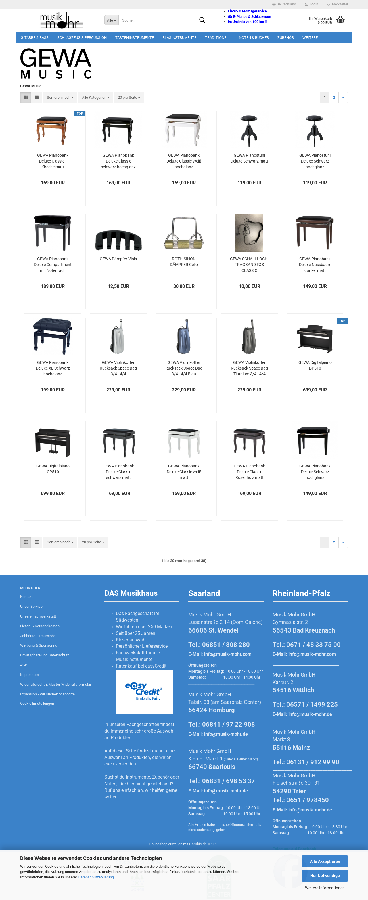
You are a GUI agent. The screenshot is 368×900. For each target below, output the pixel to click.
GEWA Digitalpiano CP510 (53, 469)
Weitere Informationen (325, 888)
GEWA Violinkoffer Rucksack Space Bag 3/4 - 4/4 (118, 368)
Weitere (310, 37)
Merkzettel (337, 4)
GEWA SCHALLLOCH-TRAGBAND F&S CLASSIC (249, 265)
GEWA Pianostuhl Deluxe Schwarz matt (249, 158)
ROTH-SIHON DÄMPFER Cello (184, 262)
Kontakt (26, 597)
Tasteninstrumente (134, 37)
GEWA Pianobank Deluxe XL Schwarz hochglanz (53, 368)
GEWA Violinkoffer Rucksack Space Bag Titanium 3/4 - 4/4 (249, 368)
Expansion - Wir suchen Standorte (47, 694)
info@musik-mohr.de (226, 734)
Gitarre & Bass (35, 37)
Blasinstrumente (179, 37)
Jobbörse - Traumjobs (38, 636)
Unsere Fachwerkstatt (38, 616)
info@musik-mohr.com (228, 654)
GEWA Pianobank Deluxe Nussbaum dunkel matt (315, 265)
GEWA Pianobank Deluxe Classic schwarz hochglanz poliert (118, 161)
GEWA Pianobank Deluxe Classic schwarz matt (118, 472)
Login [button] (311, 4)
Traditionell (217, 37)
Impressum (29, 674)
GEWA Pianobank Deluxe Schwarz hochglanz (315, 472)
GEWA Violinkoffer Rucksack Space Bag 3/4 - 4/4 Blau (183, 368)
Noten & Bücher (254, 37)
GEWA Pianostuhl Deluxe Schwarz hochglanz (315, 161)
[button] (284, 4)
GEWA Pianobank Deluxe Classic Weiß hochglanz (183, 161)
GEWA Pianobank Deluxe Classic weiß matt (184, 472)
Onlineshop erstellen (165, 844)
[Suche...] (111, 20)
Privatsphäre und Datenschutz (44, 655)
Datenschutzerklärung (96, 877)
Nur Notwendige (325, 875)
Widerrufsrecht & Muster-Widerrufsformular (55, 684)
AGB (23, 665)
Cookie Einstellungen (37, 703)
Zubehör (285, 37)
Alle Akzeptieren (325, 861)
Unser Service (31, 606)
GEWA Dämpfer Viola (118, 259)
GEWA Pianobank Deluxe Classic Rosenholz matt (249, 472)
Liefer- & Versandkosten (40, 626)
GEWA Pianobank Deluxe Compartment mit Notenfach (53, 265)
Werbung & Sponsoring (38, 645)
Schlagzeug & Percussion (82, 37)
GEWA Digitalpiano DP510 (315, 365)
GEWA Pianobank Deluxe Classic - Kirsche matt (52, 161)
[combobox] (60, 97)
